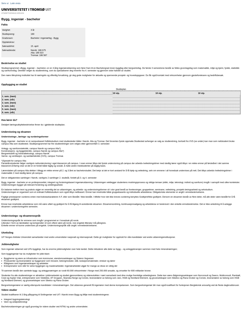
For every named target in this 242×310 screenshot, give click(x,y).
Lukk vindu (15, 3)
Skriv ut (5, 3)
